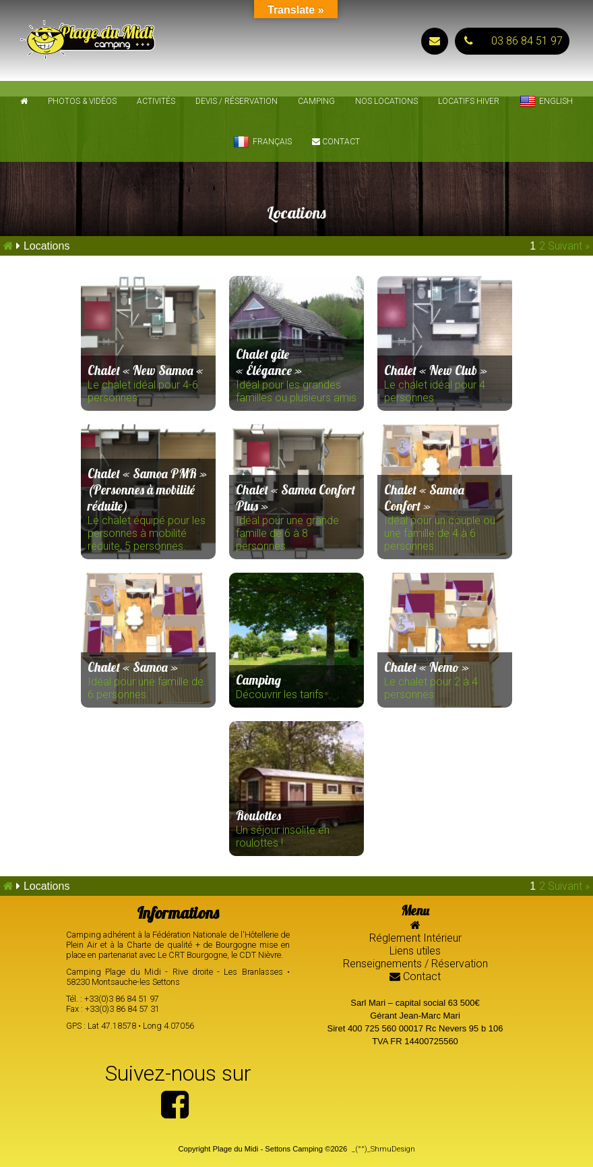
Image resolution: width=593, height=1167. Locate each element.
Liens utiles (415, 950)
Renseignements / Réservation (415, 963)
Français (262, 142)
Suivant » (569, 245)
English (546, 102)
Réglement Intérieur (415, 938)
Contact (336, 141)
